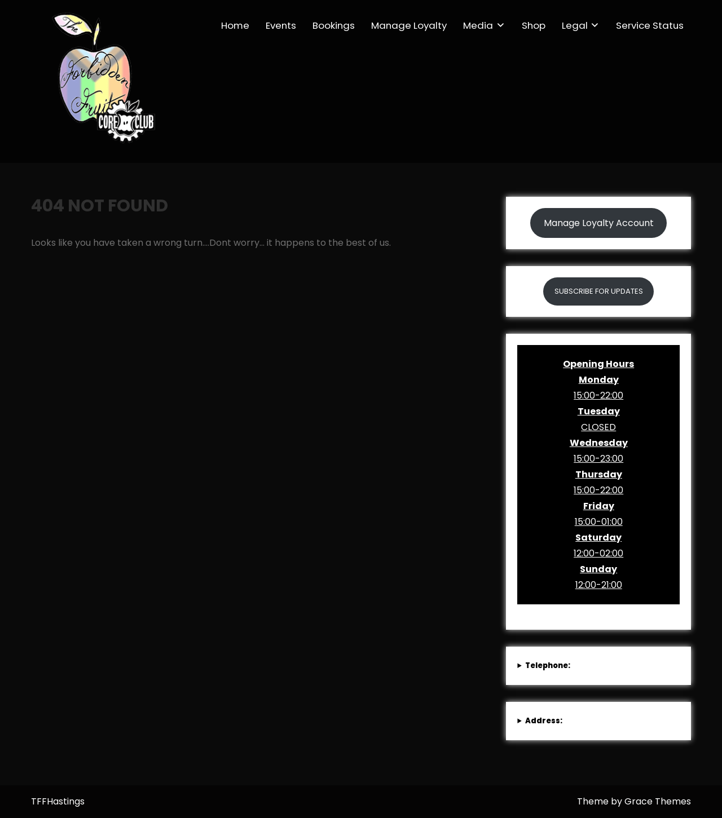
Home (235, 25)
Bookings (333, 25)
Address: (543, 720)
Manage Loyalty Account (599, 222)
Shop (533, 25)
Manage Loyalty (409, 25)
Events (281, 25)
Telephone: (547, 665)
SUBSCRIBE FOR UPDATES (598, 291)
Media (478, 25)
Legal (575, 25)
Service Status (650, 25)
